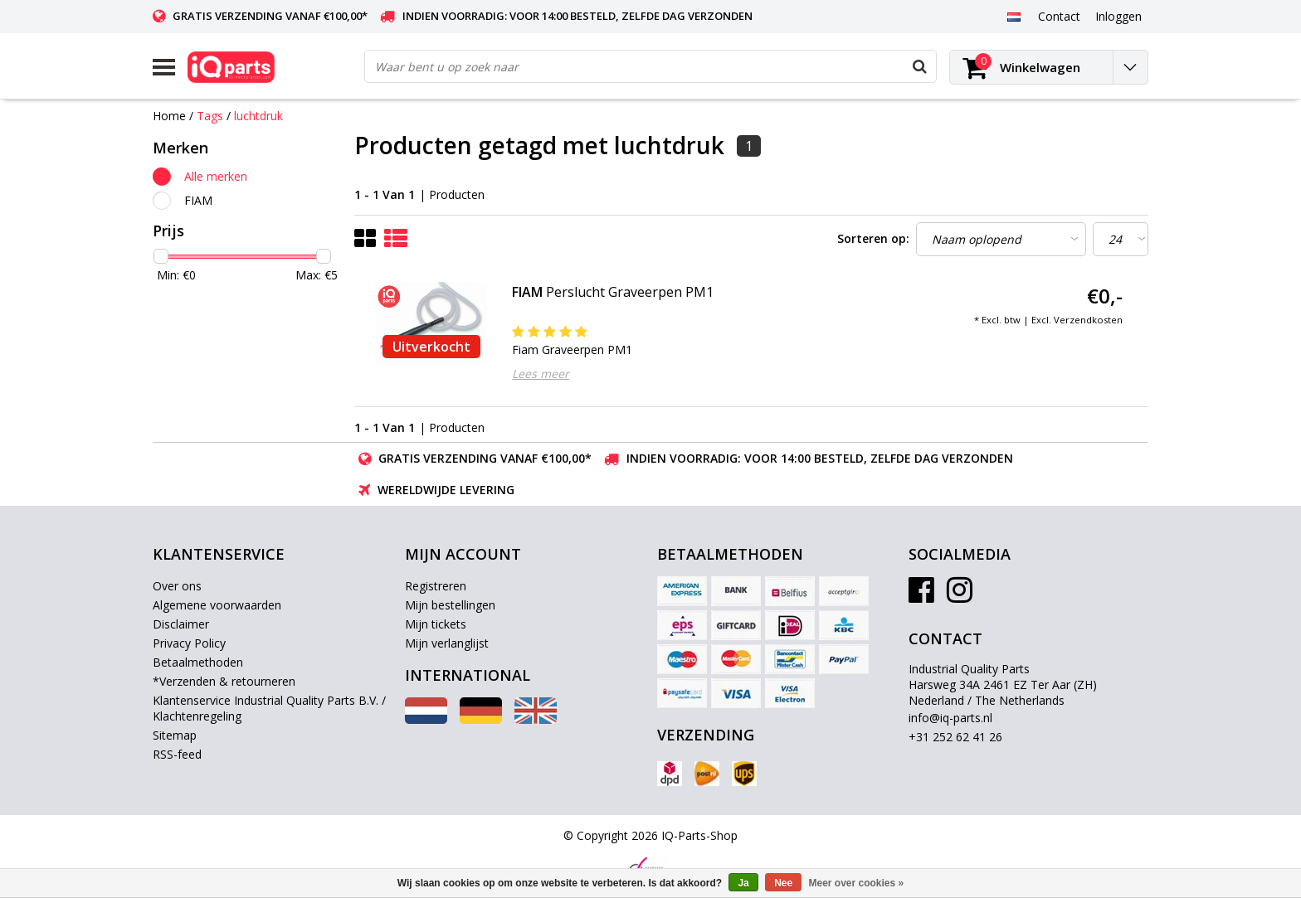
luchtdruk (258, 116)
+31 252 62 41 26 (955, 737)
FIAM (198, 200)
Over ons (177, 586)
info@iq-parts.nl (950, 718)
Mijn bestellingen (450, 605)
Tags (210, 116)
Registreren (435, 586)
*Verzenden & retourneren (224, 681)
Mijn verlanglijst (447, 643)
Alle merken (215, 176)
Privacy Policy (189, 643)
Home (169, 116)
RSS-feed (177, 754)
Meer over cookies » (856, 883)
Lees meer (540, 373)
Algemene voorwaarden (217, 605)
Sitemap (175, 735)
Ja (743, 883)
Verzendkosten (1088, 319)
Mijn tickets (435, 624)
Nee (783, 883)
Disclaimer (181, 624)
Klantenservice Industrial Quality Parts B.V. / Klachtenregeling (269, 708)
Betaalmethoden (198, 662)
